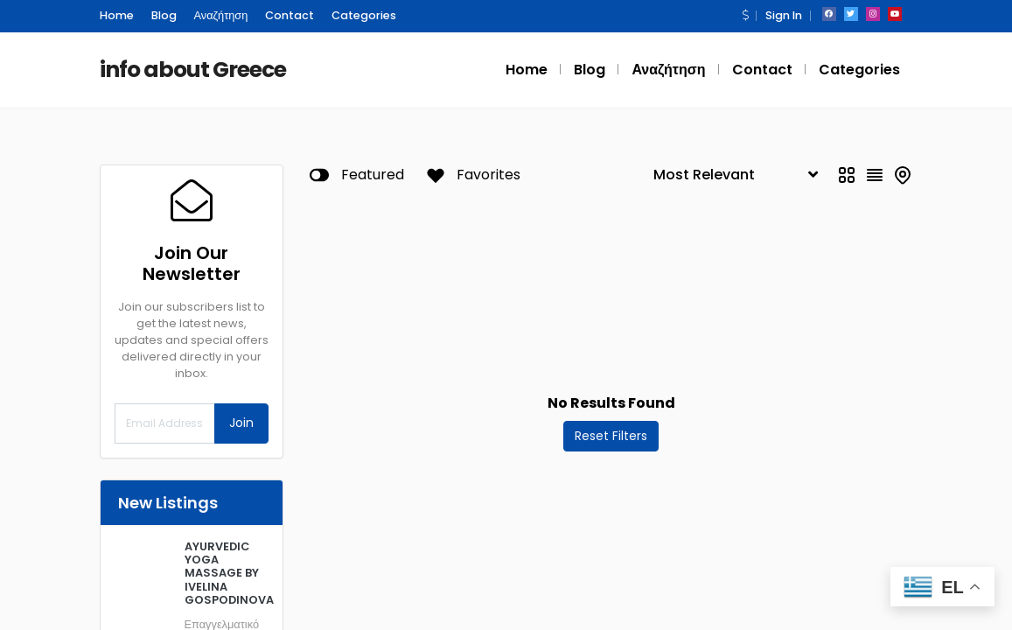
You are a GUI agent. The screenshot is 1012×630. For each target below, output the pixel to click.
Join (241, 422)
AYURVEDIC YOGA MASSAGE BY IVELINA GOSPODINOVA (227, 573)
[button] (745, 15)
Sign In (782, 15)
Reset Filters (611, 435)
